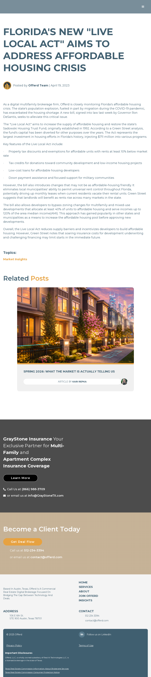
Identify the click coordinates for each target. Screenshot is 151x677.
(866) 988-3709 (33, 489)
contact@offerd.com (46, 557)
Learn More (20, 478)
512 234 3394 (92, 615)
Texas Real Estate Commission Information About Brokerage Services (37, 668)
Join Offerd (88, 595)
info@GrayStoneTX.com (46, 495)
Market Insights (15, 259)
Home (83, 582)
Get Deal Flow (23, 542)
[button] (143, 7)
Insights (85, 600)
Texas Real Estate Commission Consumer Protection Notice (32, 672)
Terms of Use (86, 645)
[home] (21, 6)
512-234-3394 (34, 550)
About (84, 591)
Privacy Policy (14, 645)
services (86, 586)
